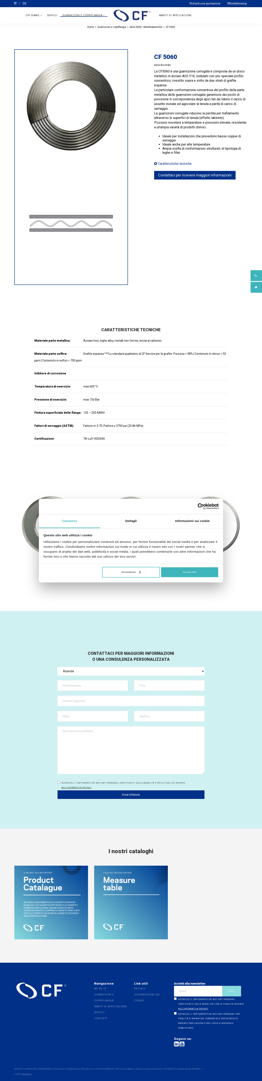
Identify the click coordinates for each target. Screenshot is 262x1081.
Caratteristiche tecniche (173, 164)
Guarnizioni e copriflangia (83, 15)
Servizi (52, 15)
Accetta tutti (189, 572)
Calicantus (27, 1074)
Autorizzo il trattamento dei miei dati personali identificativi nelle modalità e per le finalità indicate (123, 785)
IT (15, 3)
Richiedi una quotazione (205, 3)
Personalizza (131, 572)
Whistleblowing (237, 3)
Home (90, 27)
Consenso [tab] (69, 521)
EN (24, 3)
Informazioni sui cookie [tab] (192, 521)
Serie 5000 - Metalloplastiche (146, 27)
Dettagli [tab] (131, 521)
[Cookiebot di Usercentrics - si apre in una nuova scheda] (201, 506)
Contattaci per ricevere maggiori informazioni (195, 175)
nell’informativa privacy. (76, 788)
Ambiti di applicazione (175, 15)
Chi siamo (34, 15)
